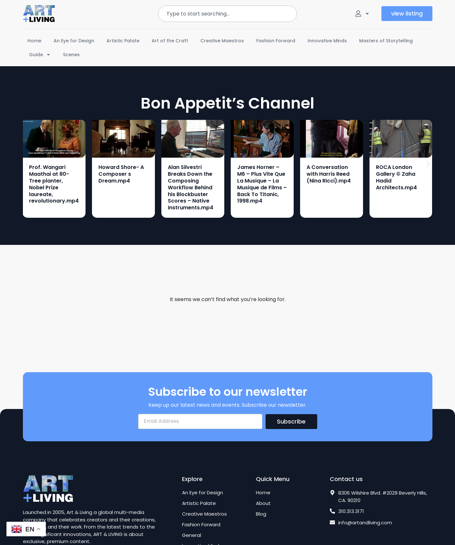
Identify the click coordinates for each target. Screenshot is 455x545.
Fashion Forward (275, 40)
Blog (261, 514)
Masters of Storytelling (386, 40)
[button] (27, 164)
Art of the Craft (170, 40)
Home (34, 40)
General (191, 535)
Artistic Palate (122, 40)
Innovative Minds (327, 40)
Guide (40, 54)
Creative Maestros (222, 40)
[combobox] (227, 13)
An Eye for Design (74, 40)
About (263, 503)
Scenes (71, 54)
